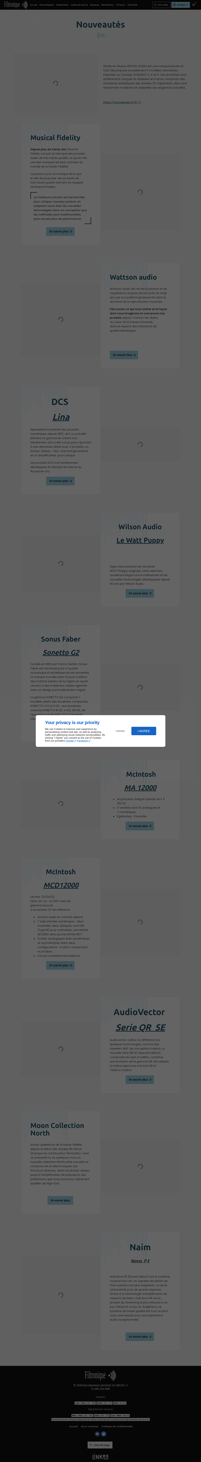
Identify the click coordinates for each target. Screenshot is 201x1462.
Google (70, 740)
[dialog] (100, 731)
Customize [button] (120, 731)
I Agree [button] (144, 731)
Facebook (82, 740)
